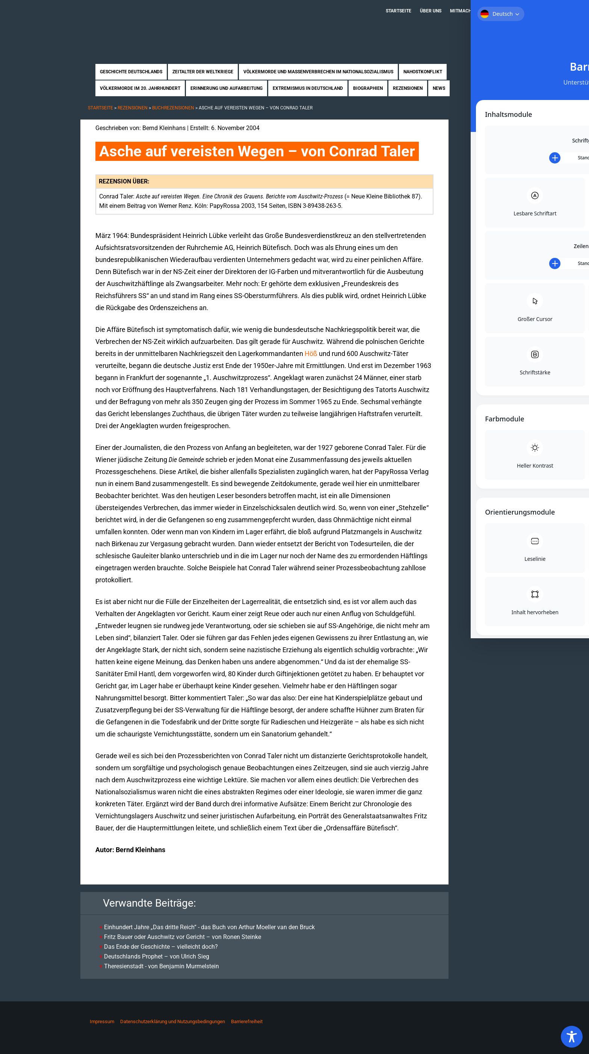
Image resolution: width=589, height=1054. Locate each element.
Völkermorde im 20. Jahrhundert (140, 88)
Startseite (398, 11)
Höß (311, 353)
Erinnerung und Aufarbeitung (226, 88)
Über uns (430, 11)
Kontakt (496, 11)
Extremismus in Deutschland (308, 88)
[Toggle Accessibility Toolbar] (571, 1036)
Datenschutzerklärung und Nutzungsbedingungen (172, 1021)
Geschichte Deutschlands (131, 71)
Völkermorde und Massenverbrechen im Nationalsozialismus (318, 71)
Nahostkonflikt (422, 71)
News (439, 88)
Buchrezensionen (173, 108)
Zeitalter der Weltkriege (202, 71)
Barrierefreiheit (247, 1021)
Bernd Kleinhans (164, 128)
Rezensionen (408, 88)
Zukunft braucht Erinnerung (158, 24)
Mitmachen (463, 11)
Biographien (368, 88)
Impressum (102, 1021)
